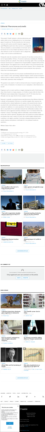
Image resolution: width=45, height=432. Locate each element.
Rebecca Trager (30, 341)
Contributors (24, 393)
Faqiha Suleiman (8, 343)
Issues (18, 393)
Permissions (37, 401)
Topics (14, 393)
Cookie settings (10, 427)
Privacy (11, 401)
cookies (26, 426)
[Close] (18, 406)
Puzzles (20, 8)
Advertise (9, 393)
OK (9, 423)
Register (25, 277)
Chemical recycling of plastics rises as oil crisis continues (32, 213)
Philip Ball (6, 315)
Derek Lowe (6, 217)
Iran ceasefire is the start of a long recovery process (10, 187)
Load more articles (22, 251)
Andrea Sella (7, 369)
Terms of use (23, 401)
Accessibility (30, 401)
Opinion (2, 23)
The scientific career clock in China (32, 312)
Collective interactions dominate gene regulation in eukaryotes (11, 312)
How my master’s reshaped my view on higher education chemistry (10, 339)
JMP (33, 369)
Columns (4, 143)
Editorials (10, 143)
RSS (30, 393)
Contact (6, 401)
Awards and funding (30, 413)
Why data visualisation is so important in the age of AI (32, 365)
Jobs (10, 8)
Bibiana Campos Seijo (7, 29)
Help (2, 401)
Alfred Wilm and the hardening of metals (11, 365)
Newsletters (4, 8)
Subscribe (3, 393)
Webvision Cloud (26, 430)
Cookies (17, 401)
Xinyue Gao (29, 315)
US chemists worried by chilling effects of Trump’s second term (33, 338)
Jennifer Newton (8, 242)
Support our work (31, 416)
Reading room (15, 8)
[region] (10, 418)
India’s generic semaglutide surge (33, 187)
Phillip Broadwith (8, 191)
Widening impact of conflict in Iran (32, 239)
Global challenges (31, 414)
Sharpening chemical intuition (10, 239)
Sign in (19, 277)
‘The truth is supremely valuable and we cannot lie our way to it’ (11, 213)
